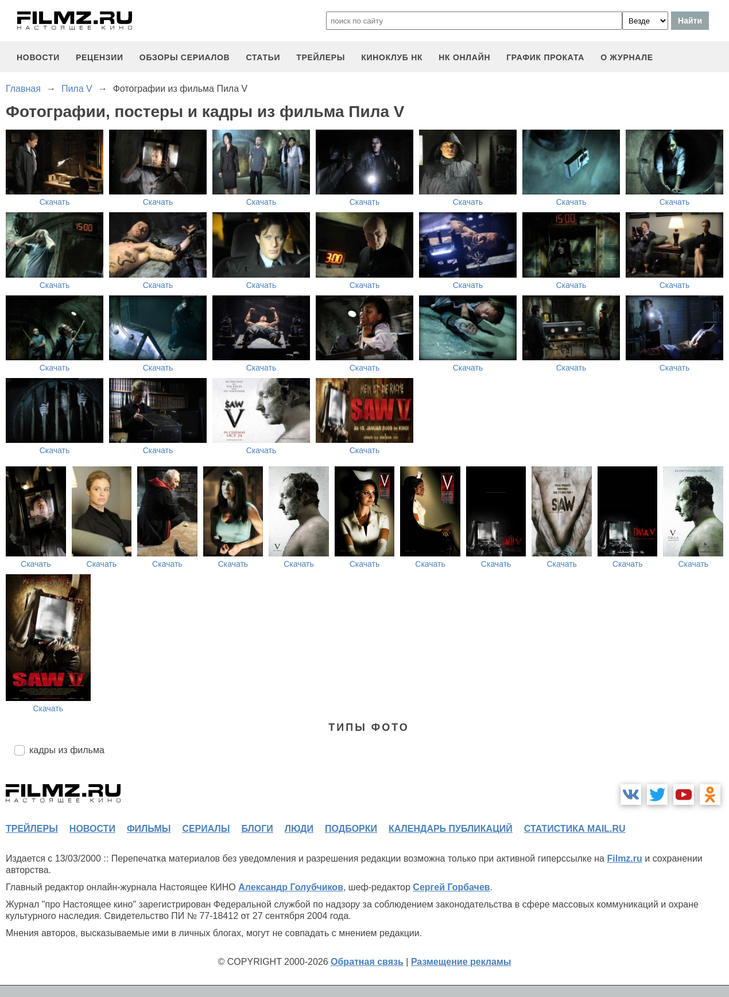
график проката (545, 57)
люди (299, 829)
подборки (351, 829)
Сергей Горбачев (451, 887)
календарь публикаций (451, 829)
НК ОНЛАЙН (464, 57)
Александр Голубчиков (290, 887)
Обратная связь (367, 962)
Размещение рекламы (461, 962)
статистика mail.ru (575, 829)
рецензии (99, 57)
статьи (263, 57)
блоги (257, 829)
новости (38, 57)
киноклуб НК (391, 57)
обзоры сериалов (184, 57)
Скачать (55, 202)
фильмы (148, 829)
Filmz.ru (624, 858)
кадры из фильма (66, 750)
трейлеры (320, 57)
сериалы (206, 829)
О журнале (626, 57)
